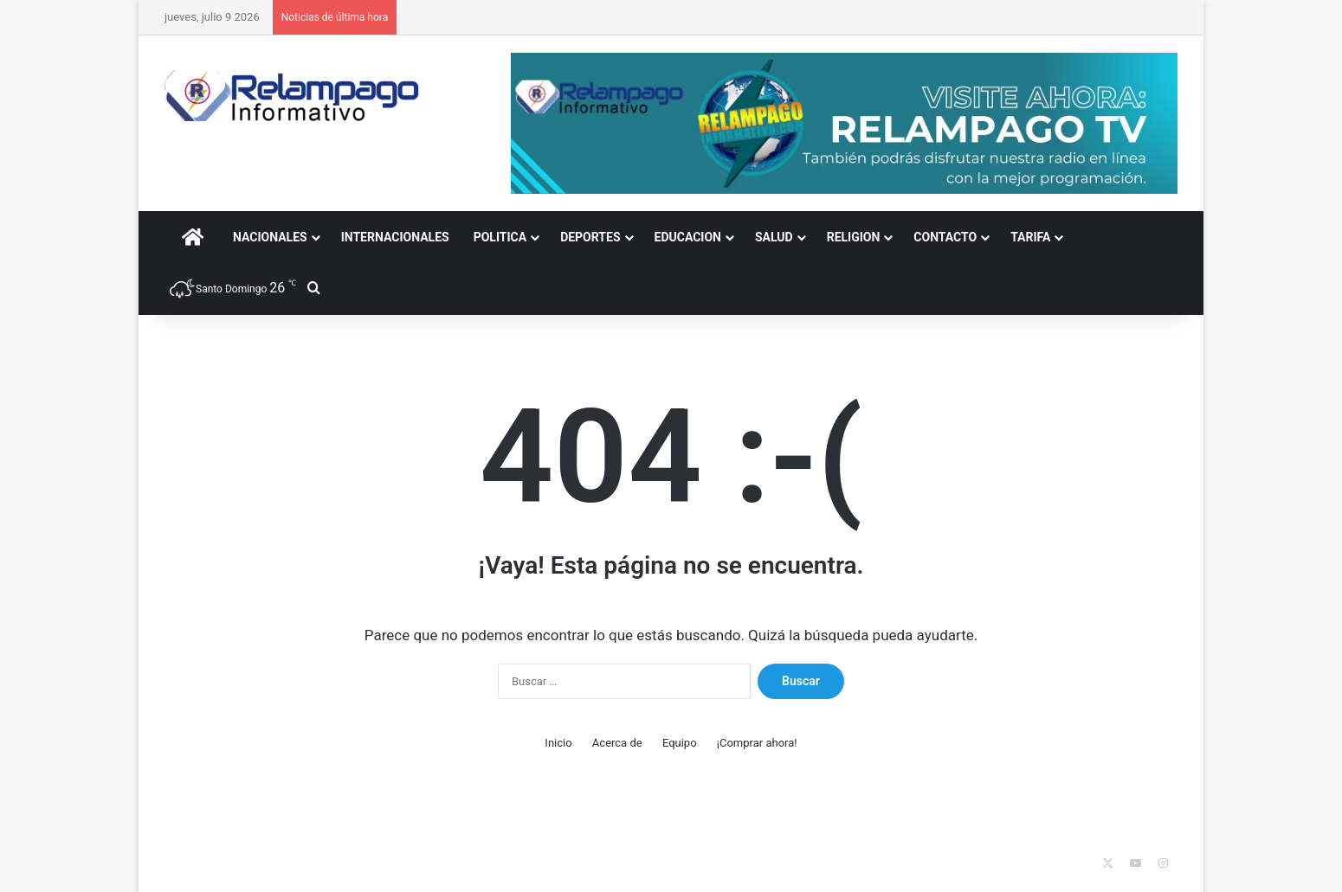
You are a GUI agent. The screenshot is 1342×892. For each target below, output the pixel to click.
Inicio (558, 742)
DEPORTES (590, 237)
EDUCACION (688, 237)
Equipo (679, 742)
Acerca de (617, 742)
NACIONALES (270, 237)
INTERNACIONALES (395, 237)
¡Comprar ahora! (757, 742)
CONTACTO (945, 237)
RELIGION (854, 237)
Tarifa (1030, 237)
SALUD (774, 237)
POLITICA (500, 237)
